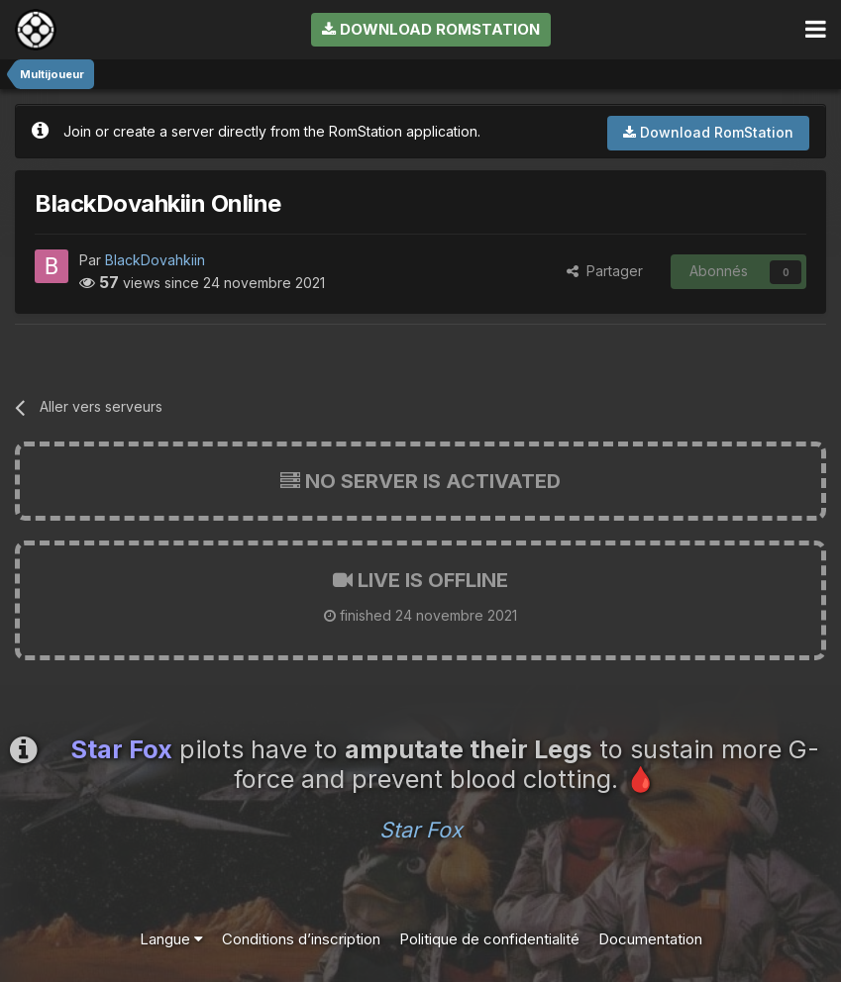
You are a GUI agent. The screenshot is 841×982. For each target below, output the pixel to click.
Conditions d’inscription (301, 939)
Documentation (650, 939)
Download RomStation (431, 29)
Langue (171, 939)
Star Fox (421, 829)
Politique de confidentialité (489, 939)
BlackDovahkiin (155, 259)
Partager (605, 270)
